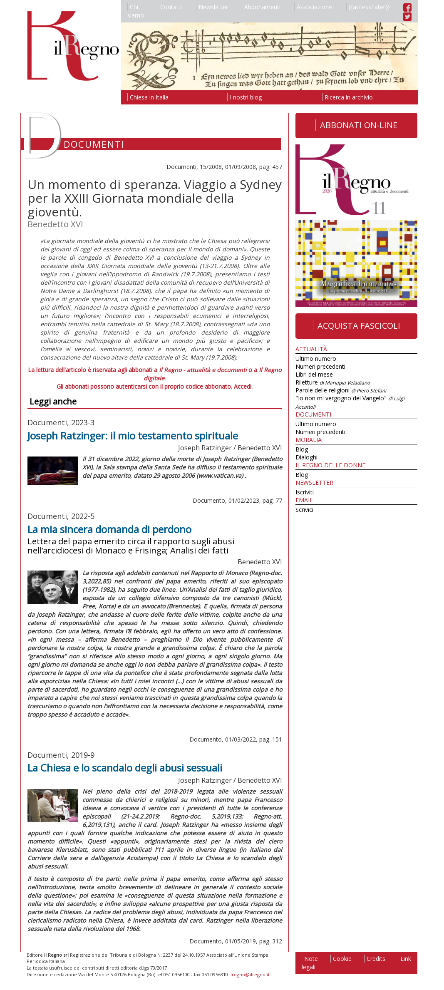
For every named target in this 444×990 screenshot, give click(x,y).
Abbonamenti (261, 7)
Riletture (332, 382)
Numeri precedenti (320, 366)
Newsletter (212, 7)
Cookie (341, 959)
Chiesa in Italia (148, 97)
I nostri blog (244, 97)
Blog (301, 449)
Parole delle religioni (340, 390)
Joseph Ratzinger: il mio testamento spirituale (132, 435)
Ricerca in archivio (347, 97)
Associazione (313, 7)
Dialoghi (306, 457)
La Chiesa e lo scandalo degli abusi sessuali (124, 767)
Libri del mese (314, 374)
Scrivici (304, 510)
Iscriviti (304, 492)
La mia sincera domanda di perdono (109, 529)
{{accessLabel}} (368, 7)
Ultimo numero (315, 358)
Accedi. (243, 386)
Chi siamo (135, 11)
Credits (374, 959)
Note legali (310, 963)
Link (404, 959)
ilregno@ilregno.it (249, 974)
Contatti (170, 7)
